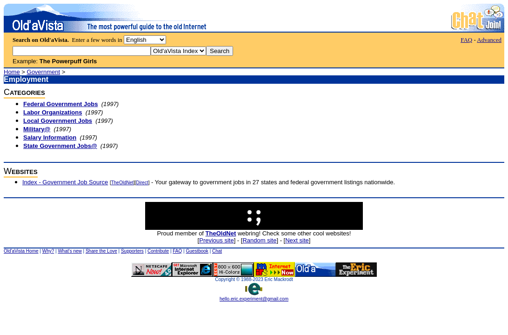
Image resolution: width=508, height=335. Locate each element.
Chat (217, 251)
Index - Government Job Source (65, 182)
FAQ (466, 39)
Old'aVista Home (21, 251)
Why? (48, 251)
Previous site (216, 240)
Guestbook (197, 251)
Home (12, 71)
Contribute (158, 251)
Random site (259, 240)
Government (43, 71)
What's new (69, 251)
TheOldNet (122, 182)
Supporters (132, 251)
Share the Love (101, 251)
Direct (142, 182)
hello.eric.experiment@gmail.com (254, 297)
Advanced (489, 39)
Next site (297, 240)
